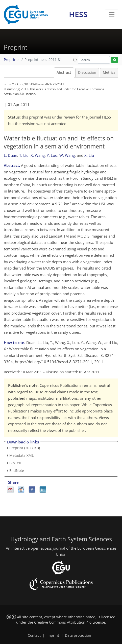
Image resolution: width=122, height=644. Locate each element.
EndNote (16, 470)
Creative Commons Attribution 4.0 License (69, 622)
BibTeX (15, 463)
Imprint (52, 635)
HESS (78, 14)
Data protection (78, 635)
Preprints (11, 59)
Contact (34, 635)
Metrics (109, 72)
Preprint (16, 447)
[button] (75, 59)
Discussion (87, 72)
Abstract (64, 72)
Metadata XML (21, 455)
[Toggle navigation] (111, 14)
